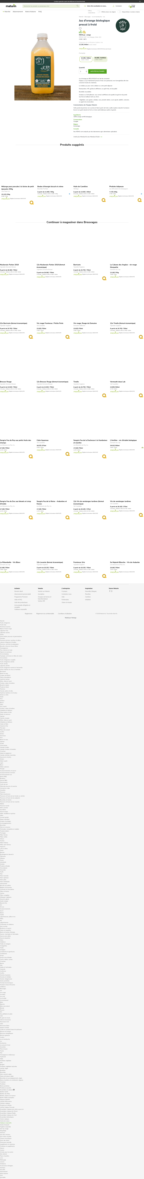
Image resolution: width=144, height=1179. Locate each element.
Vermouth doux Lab (117, 382)
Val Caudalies (41, 326)
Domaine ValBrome (79, 326)
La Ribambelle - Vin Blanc (10, 562)
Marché (81, 17)
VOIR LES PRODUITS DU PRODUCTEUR (86, 137)
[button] (95, 6)
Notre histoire (30, 12)
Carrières (88, 597)
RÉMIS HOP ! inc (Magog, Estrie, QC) (90, 37)
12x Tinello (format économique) (122, 323)
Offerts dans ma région (108, 12)
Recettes (88, 594)
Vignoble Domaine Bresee (8, 267)
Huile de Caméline (80, 186)
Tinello (76, 382)
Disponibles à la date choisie (131, 12)
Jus (104, 17)
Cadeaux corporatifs (20, 609)
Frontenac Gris (79, 562)
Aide (63, 597)
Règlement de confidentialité (45, 614)
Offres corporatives (91, 12)
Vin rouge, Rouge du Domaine (85, 323)
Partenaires (65, 600)
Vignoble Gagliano (79, 267)
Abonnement (18, 12)
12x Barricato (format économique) (13, 323)
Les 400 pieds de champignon (118, 189)
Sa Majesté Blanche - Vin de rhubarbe (125, 562)
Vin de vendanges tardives (120, 501)
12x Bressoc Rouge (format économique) (52, 382)
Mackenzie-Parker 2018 (9, 265)
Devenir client (18, 591)
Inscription (41, 594)
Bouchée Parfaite (42, 189)
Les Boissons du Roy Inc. (7, 445)
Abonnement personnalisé (22, 594)
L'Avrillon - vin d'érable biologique (123, 440)
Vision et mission (67, 602)
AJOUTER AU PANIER (97, 71)
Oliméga (76, 189)
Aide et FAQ (18, 600)
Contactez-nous (66, 594)
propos (65, 591)
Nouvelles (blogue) (91, 591)
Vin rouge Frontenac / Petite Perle (50, 323)
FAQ (40, 12)
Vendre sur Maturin (44, 591)
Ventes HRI (41, 601)
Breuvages (88, 17)
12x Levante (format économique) (50, 562)
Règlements (28, 614)
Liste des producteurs (21, 602)
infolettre (88, 600)
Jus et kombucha (97, 17)
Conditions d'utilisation (65, 614)
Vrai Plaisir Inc (5, 191)
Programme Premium (21, 597)
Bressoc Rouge (6, 382)
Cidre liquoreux (42, 440)
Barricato (77, 265)
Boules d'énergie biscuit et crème (50, 186)
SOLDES (2, 1169)
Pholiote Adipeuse (116, 186)
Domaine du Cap (115, 269)
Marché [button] (6, 12)
